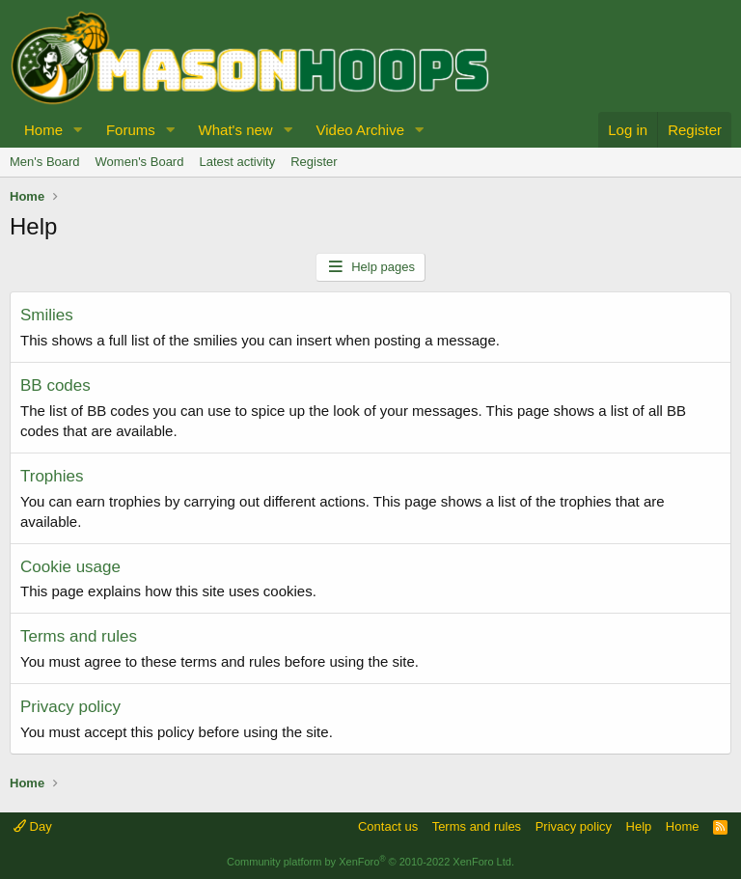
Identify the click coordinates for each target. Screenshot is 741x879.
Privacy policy (70, 707)
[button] (78, 130)
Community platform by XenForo (370, 861)
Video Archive (360, 130)
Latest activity (237, 161)
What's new (236, 130)
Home (43, 130)
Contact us (388, 826)
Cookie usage (70, 567)
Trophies (52, 476)
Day (33, 826)
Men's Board (45, 161)
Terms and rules (78, 636)
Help (639, 826)
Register (313, 161)
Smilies (46, 315)
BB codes (55, 385)
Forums (130, 130)
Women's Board (140, 161)
